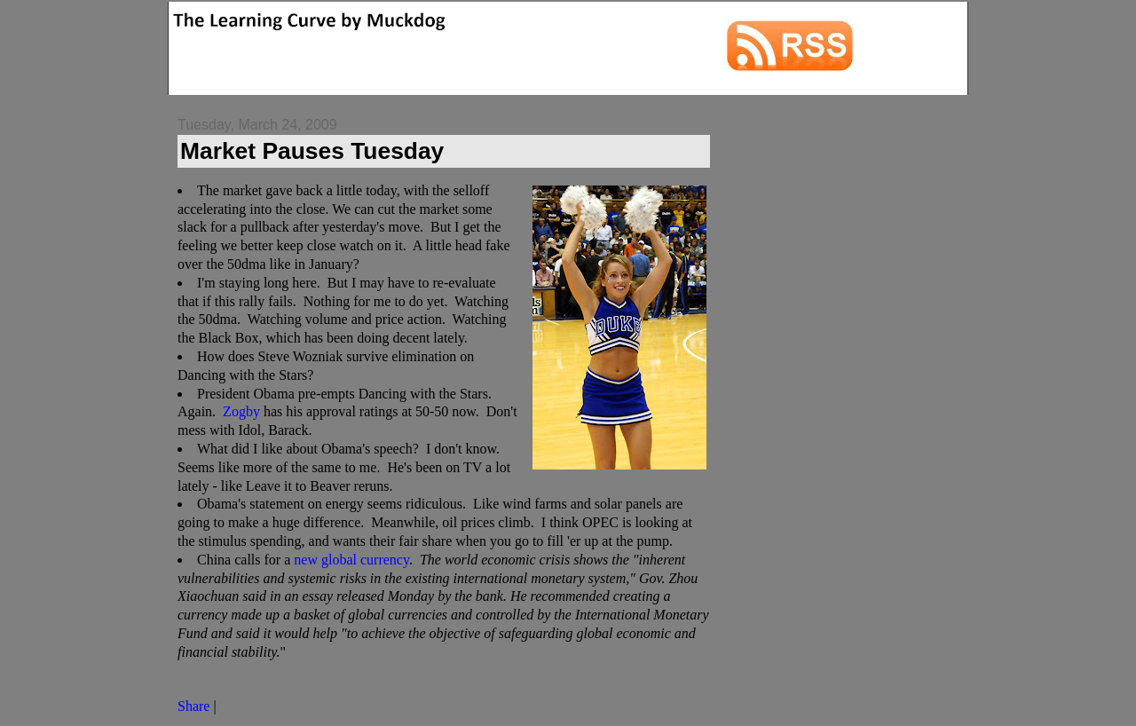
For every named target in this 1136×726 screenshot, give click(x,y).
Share (193, 706)
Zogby (241, 411)
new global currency (351, 559)
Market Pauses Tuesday (312, 151)
